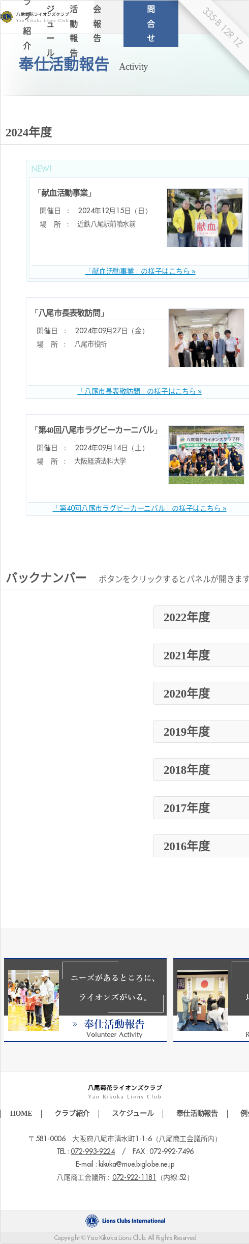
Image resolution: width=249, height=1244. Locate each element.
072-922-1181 (134, 1178)
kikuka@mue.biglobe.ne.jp (136, 1165)
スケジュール (132, 1113)
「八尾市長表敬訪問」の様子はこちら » (139, 392)
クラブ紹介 (71, 1113)
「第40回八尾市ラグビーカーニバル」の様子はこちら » (139, 509)
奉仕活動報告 (197, 1113)
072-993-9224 (93, 1152)
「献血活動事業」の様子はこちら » (140, 272)
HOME (21, 1113)
